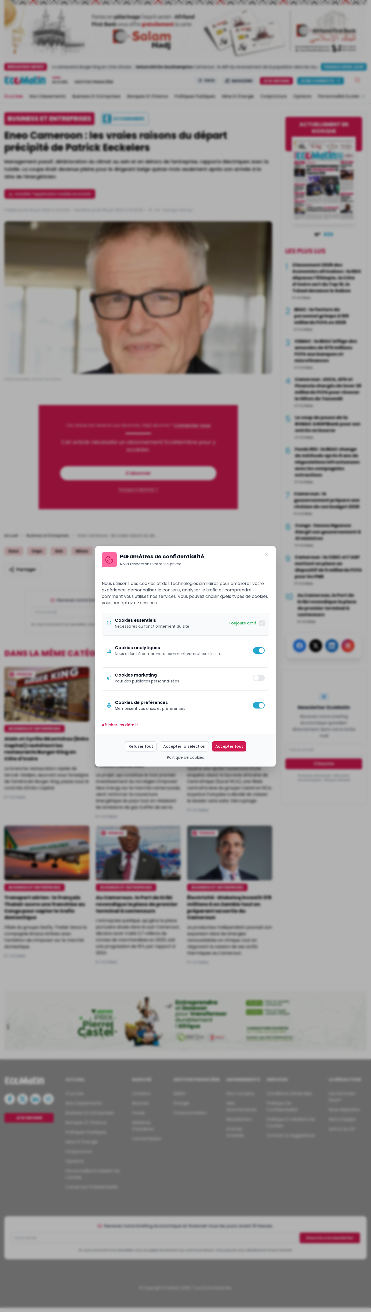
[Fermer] (266, 555)
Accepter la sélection (184, 746)
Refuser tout (141, 746)
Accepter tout (229, 746)
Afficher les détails (120, 725)
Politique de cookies (185, 757)
